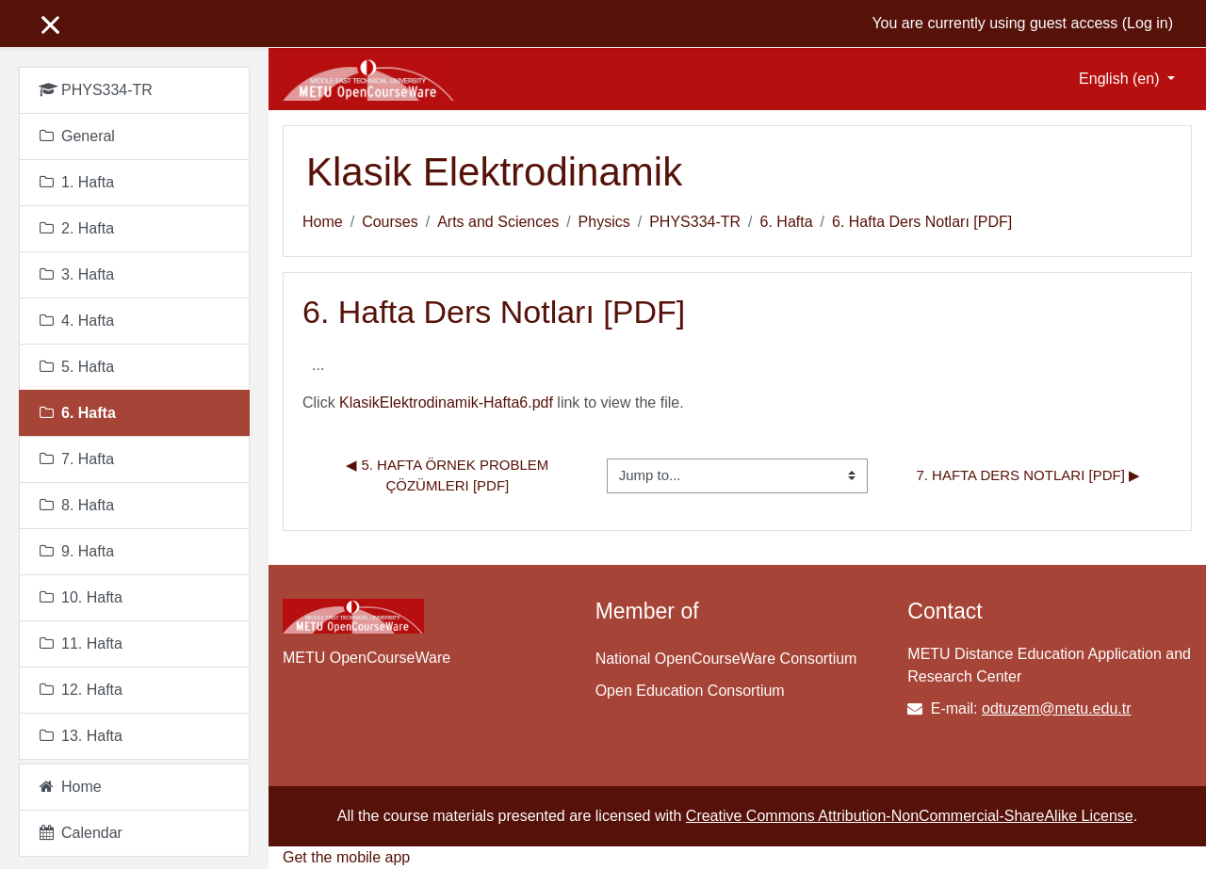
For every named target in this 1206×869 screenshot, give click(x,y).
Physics (604, 222)
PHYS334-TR (695, 222)
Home (322, 222)
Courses (390, 222)
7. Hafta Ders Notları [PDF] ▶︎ (1028, 475)
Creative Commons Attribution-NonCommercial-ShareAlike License (909, 816)
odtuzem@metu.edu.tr (1057, 708)
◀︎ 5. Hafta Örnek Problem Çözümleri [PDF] (449, 475)
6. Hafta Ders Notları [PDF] (922, 222)
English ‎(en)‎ (1121, 79)
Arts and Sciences (498, 222)
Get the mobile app (346, 857)
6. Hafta (786, 222)
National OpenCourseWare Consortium (726, 659)
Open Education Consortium (690, 691)
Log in (1147, 23)
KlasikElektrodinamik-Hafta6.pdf (446, 402)
